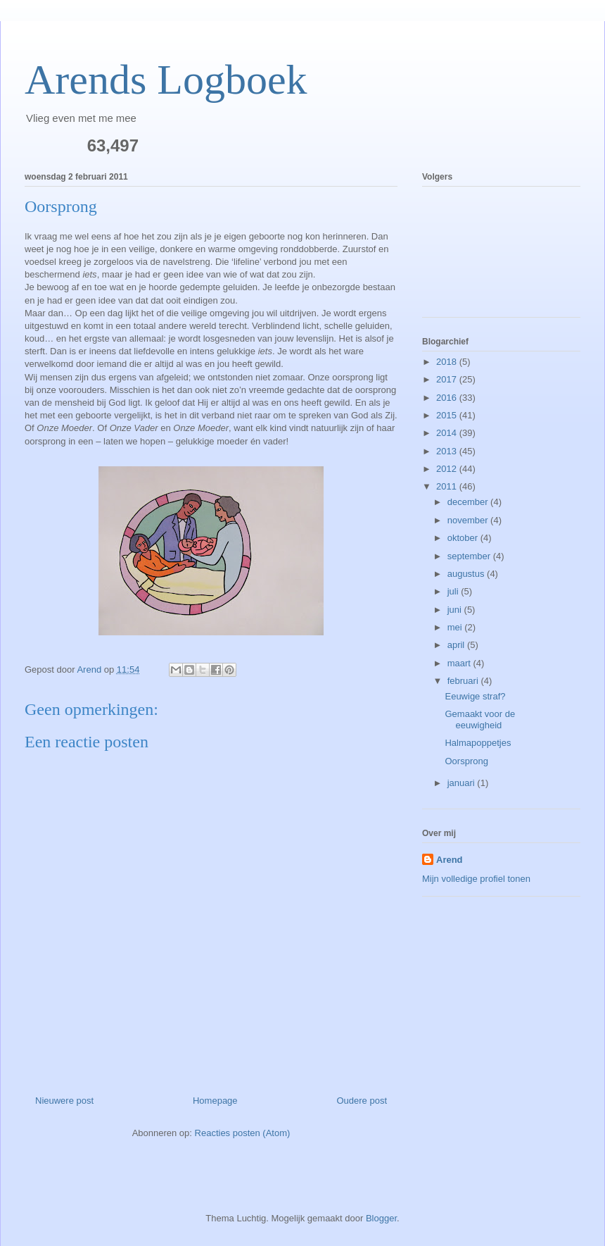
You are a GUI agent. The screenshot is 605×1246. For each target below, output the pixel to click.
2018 (447, 361)
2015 (447, 415)
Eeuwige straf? (475, 696)
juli (454, 591)
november (468, 520)
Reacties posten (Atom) (243, 1133)
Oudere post (361, 1100)
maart (460, 663)
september (470, 556)
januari (462, 783)
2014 (447, 433)
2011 (447, 486)
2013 (447, 451)
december (468, 502)
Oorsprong (466, 761)
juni (455, 609)
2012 (447, 468)
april (457, 645)
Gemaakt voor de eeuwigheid (480, 719)
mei (456, 627)
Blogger (381, 1218)
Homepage (215, 1100)
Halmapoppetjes (478, 742)
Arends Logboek (166, 79)
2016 (447, 397)
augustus (467, 573)
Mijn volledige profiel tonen (476, 878)
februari (464, 680)
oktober (463, 537)
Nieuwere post (64, 1100)
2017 (447, 379)
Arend (449, 859)
